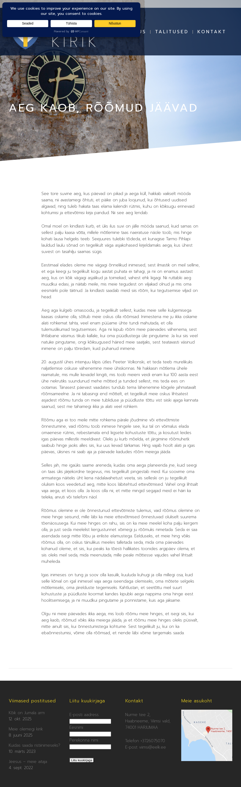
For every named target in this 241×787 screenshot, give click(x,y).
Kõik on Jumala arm (27, 713)
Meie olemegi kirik (26, 729)
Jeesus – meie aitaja (28, 761)
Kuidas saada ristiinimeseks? (34, 745)
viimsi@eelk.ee (152, 747)
